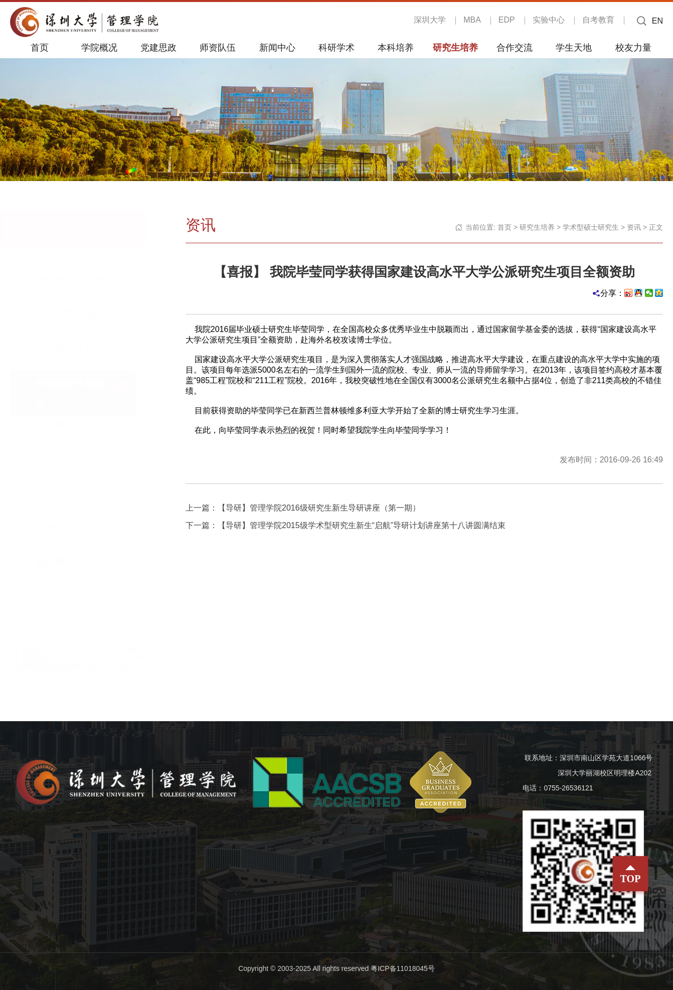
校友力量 (633, 47)
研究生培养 (455, 47)
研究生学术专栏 (80, 278)
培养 (68, 460)
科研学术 (336, 47)
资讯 (68, 424)
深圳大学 (430, 20)
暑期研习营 (70, 561)
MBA (472, 20)
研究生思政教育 (80, 313)
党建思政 (158, 47)
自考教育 (598, 20)
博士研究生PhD (80, 349)
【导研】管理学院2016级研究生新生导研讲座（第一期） (319, 508)
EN (657, 21)
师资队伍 (218, 47)
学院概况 (99, 47)
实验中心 (549, 20)
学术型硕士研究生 (591, 227)
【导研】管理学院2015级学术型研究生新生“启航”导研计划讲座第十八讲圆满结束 (362, 525)
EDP (506, 20)
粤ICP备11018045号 (403, 968)
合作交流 (514, 47)
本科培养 (396, 47)
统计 (68, 478)
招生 (68, 442)
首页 (40, 47)
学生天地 (574, 47)
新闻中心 (277, 47)
